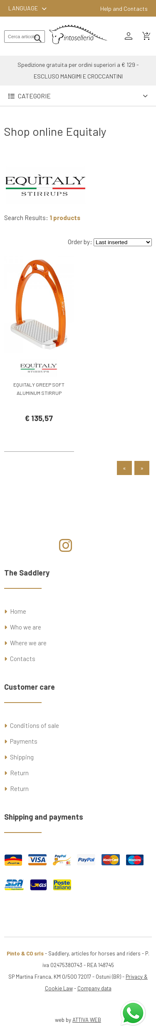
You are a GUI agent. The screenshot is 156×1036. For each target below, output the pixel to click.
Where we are (28, 643)
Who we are (25, 627)
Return (19, 772)
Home (18, 611)
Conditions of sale (34, 725)
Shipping (22, 757)
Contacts (22, 658)
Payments (23, 741)
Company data (94, 988)
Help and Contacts (124, 8)
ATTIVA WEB (86, 1019)
